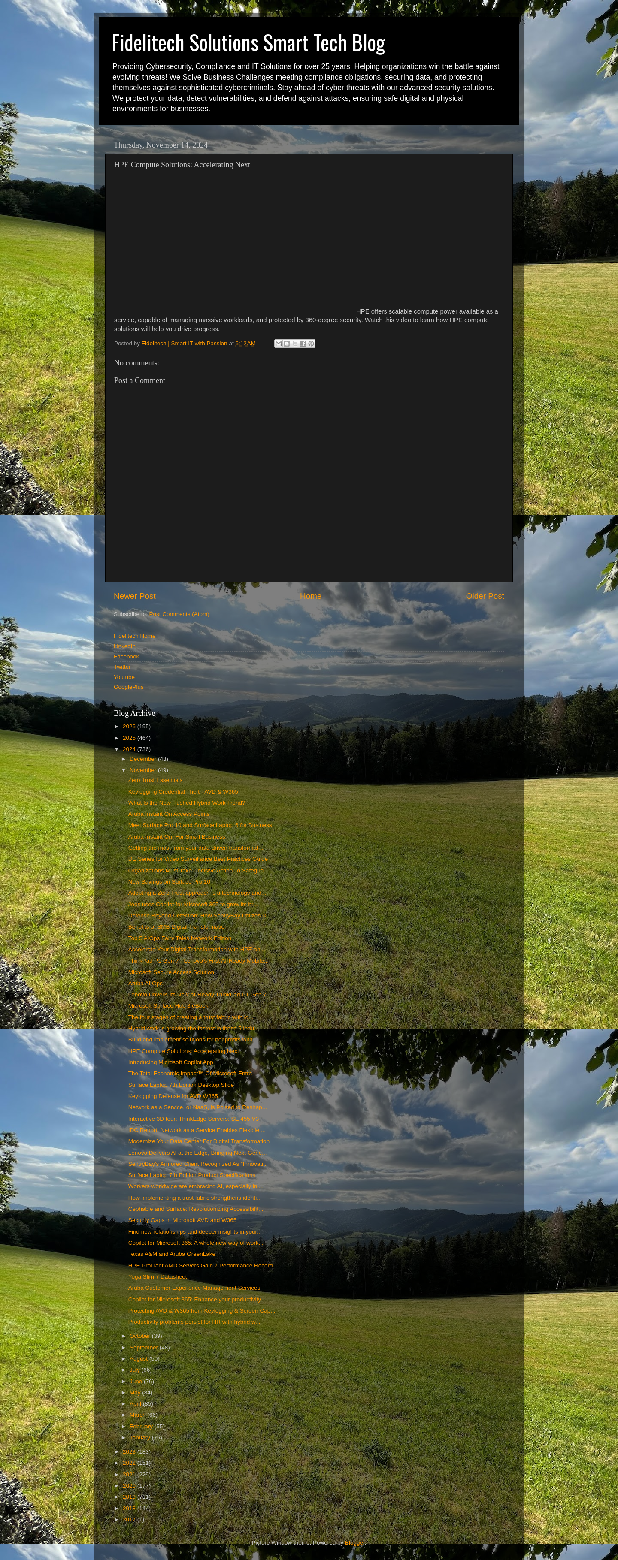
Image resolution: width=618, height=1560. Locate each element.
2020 (130, 1485)
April (136, 1403)
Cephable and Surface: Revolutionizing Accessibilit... (195, 1209)
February (142, 1426)
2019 (130, 1497)
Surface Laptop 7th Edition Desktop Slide (181, 1085)
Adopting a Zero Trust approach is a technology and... (197, 893)
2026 (130, 726)
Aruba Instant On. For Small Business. (177, 836)
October (141, 1336)
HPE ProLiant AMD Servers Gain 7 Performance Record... (203, 1265)
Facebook (126, 656)
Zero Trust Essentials (155, 780)
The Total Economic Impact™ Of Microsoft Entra (190, 1073)
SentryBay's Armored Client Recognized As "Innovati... (198, 1164)
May (136, 1392)
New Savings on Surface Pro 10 (169, 881)
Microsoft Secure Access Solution (171, 972)
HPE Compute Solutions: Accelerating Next (183, 1051)
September (145, 1347)
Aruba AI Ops (145, 983)
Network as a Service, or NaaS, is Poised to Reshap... (197, 1107)
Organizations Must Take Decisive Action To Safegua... (198, 870)
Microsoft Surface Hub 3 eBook (168, 1005)
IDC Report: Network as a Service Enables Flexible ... (197, 1130)
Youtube (124, 677)
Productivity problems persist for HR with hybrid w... (194, 1322)
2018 (130, 1508)
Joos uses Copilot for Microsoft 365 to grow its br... (193, 904)
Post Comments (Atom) (179, 614)
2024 (130, 749)
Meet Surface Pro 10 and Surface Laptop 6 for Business (200, 825)
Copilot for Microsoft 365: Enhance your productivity (194, 1299)
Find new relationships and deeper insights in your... (195, 1231)
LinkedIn (125, 646)
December (144, 759)
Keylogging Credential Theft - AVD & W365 (183, 791)
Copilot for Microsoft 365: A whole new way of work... (196, 1243)
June (137, 1381)
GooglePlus (129, 687)
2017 (130, 1519)
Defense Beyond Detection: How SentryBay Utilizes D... (199, 915)
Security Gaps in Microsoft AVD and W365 (182, 1220)
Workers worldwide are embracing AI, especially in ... (196, 1186)
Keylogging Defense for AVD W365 (173, 1096)
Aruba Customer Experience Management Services (194, 1288)
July (136, 1370)
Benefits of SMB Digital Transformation (178, 926)
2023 (130, 1451)
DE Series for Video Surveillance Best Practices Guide (198, 859)
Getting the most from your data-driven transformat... (195, 848)
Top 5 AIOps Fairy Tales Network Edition (180, 938)
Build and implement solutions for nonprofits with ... (193, 1039)
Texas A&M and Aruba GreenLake (171, 1254)
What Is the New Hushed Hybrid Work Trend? (186, 803)
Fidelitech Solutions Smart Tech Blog (248, 42)
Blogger (355, 1542)
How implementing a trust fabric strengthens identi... (195, 1198)
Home (310, 595)
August (139, 1358)
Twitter (122, 667)
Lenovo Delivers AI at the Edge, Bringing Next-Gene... (197, 1153)
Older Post (485, 595)
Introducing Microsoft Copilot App (170, 1062)
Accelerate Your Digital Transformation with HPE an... (196, 949)
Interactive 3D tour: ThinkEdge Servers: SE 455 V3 (193, 1119)
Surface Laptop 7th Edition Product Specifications (191, 1175)
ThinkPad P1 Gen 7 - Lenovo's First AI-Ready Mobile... (198, 960)
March (138, 1415)
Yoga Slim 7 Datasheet (157, 1276)
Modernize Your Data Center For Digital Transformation (199, 1141)
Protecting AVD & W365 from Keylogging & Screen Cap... (202, 1310)
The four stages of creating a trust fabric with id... (191, 1017)
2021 (130, 1474)
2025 (130, 738)
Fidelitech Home (135, 636)
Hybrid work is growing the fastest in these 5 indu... (193, 1028)
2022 (130, 1463)
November (144, 770)
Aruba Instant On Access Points (169, 814)
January (141, 1437)
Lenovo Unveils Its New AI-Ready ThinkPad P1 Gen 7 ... (200, 994)
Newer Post (135, 595)
